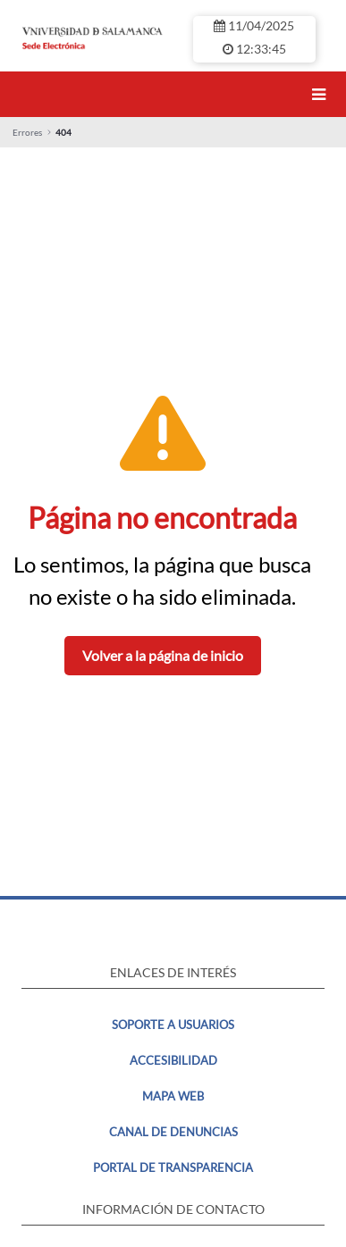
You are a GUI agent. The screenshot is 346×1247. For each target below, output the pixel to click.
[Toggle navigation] (322, 94)
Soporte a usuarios (173, 1024)
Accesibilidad (173, 1060)
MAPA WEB (173, 1096)
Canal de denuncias (173, 1132)
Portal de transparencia (173, 1167)
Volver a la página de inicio (162, 655)
